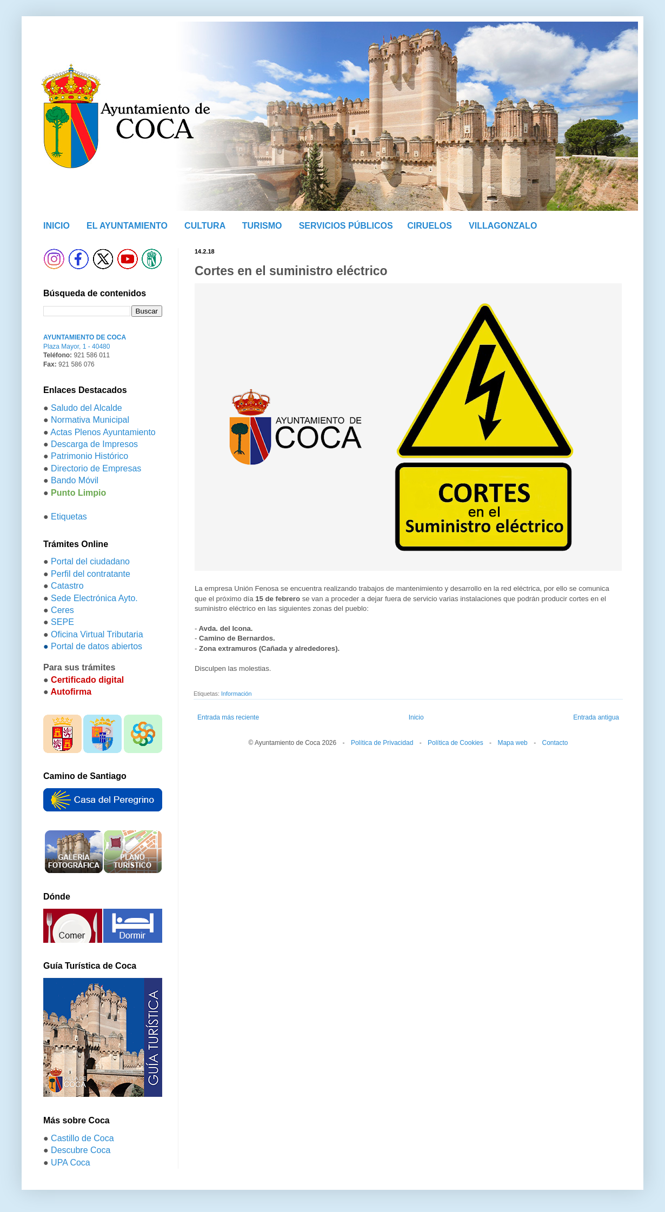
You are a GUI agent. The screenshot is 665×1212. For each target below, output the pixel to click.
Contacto (555, 743)
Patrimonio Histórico (89, 456)
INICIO (56, 225)
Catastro (67, 585)
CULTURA (204, 225)
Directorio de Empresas (96, 468)
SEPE (62, 622)
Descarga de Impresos (94, 444)
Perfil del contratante (90, 573)
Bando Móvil (74, 480)
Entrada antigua (596, 717)
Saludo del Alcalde (86, 407)
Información (236, 693)
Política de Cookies (455, 743)
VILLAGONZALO (503, 225)
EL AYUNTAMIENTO (127, 225)
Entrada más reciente (228, 717)
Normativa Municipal (90, 419)
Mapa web (512, 743)
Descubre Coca (80, 1150)
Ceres (62, 610)
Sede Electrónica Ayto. (94, 598)
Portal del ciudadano (90, 561)
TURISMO (262, 225)
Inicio (416, 717)
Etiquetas (69, 516)
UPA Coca (70, 1162)
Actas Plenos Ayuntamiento (103, 432)
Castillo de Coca (82, 1138)
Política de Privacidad (382, 743)
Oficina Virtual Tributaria (97, 634)
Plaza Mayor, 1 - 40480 (76, 346)
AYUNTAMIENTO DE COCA (84, 337)
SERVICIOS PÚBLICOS (346, 225)
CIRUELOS (429, 225)
